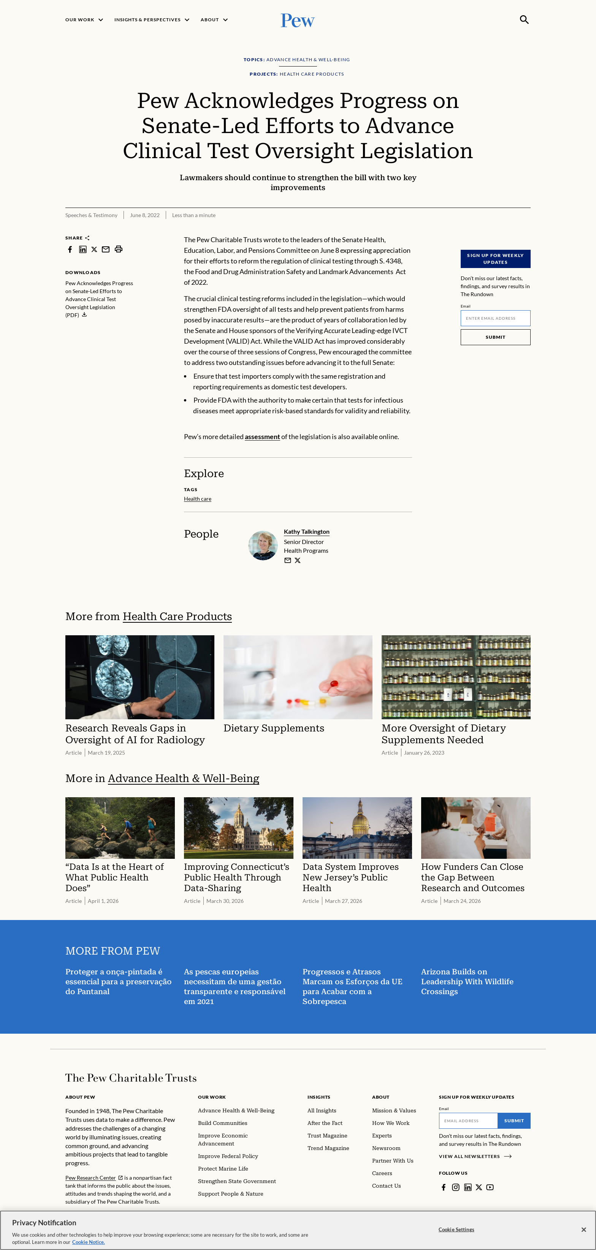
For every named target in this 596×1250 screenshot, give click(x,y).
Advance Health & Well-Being (183, 778)
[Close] (583, 1235)
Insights (319, 1097)
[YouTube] (490, 1187)
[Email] (496, 318)
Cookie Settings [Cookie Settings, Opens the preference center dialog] (456, 1235)
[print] (118, 249)
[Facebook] (443, 1187)
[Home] (131, 1078)
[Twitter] (479, 1187)
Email (466, 306)
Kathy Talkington (307, 531)
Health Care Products (177, 616)
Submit (496, 337)
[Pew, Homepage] (298, 19)
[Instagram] (455, 1187)
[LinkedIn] (467, 1187)
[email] (288, 560)
